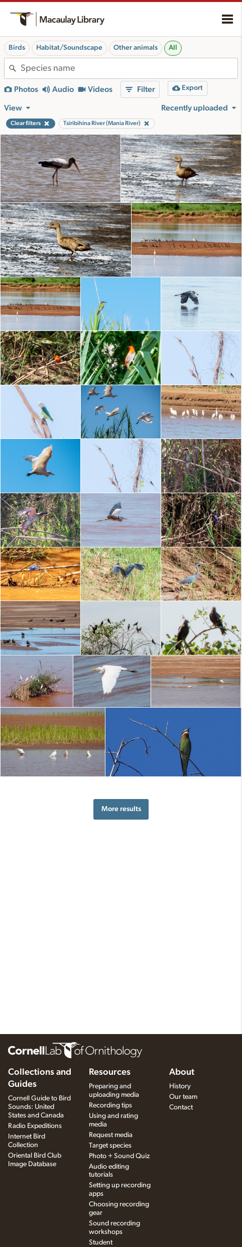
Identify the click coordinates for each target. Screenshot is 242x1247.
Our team (183, 1096)
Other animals (135, 47)
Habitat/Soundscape (69, 47)
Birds (17, 47)
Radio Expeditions (35, 1125)
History (180, 1086)
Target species (110, 1145)
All (173, 47)
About (181, 1072)
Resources (110, 1072)
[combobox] (129, 68)
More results (121, 809)
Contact (181, 1107)
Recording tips (110, 1105)
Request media (111, 1135)
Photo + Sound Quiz (119, 1156)
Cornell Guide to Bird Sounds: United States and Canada (39, 1107)
